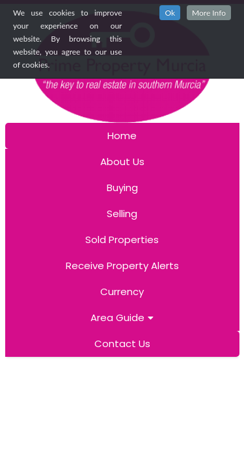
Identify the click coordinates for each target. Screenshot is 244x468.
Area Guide (122, 317)
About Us (122, 161)
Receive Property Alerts (122, 265)
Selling (122, 213)
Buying (122, 187)
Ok (170, 13)
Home (122, 135)
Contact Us (122, 343)
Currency (122, 291)
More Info (209, 13)
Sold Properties (122, 239)
